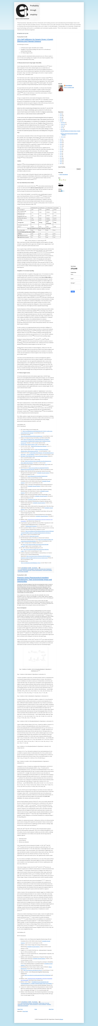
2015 (61, 149)
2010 (61, 158)
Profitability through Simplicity (33, 946)
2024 (61, 117)
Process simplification (42, 1004)
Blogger (61, 1019)
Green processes (26, 1004)
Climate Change (42, 1003)
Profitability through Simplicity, (39, 958)
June (62, 127)
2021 (61, 139)
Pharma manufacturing (34, 1004)
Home (36, 1009)
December (63, 122)
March (62, 129)
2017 (61, 146)
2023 (61, 119)
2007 (61, 163)
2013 (61, 153)
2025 (61, 115)
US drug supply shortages (47, 570)
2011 (61, 156)
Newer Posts (20, 1009)
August (62, 126)
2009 (61, 160)
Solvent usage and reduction (23, 1005)
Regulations (49, 1004)
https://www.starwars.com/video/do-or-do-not (32, 970)
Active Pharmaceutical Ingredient (26, 1003)
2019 (61, 142)
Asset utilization (35, 1003)
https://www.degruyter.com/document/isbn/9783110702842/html (38, 975)
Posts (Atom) (25, 1011)
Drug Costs (47, 1003)
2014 (61, 151)
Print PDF (62, 180)
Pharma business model (27, 570)
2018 (61, 144)
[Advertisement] (69, 58)
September (63, 124)
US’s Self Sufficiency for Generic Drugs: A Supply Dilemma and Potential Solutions (35, 40)
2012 (61, 154)
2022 (61, 120)
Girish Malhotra (69, 85)
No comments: (35, 567)
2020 (61, 140)
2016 (61, 147)
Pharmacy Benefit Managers (37, 570)
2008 (61, 161)
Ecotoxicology (20, 1004)
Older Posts (51, 1009)
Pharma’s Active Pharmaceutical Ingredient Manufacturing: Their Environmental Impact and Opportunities (34, 579)
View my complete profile (69, 87)
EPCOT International (64, 174)
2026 (61, 114)
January (62, 137)
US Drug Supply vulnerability (23, 571)
